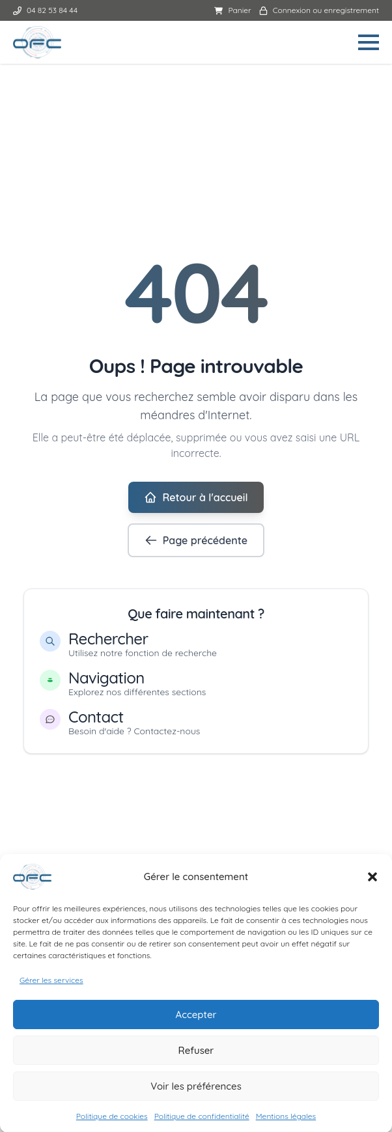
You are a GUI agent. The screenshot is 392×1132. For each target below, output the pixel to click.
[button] (372, 883)
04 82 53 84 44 (45, 10)
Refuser (196, 1057)
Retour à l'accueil (195, 497)
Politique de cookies (112, 1123)
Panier (232, 10)
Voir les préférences (196, 1092)
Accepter (195, 1021)
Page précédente (196, 540)
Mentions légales (286, 1123)
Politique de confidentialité (201, 1123)
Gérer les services (51, 987)
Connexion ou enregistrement (319, 10)
